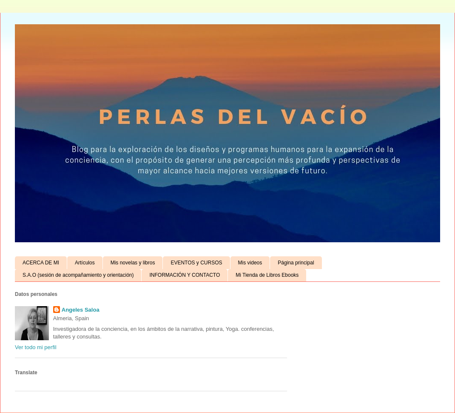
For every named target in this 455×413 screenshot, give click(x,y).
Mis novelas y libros (133, 263)
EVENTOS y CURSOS (196, 263)
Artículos (85, 263)
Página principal (296, 263)
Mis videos (250, 263)
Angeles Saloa (81, 310)
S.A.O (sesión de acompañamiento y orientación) (78, 275)
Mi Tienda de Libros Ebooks (267, 275)
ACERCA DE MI (41, 263)
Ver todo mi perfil (36, 347)
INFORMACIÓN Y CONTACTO (184, 275)
